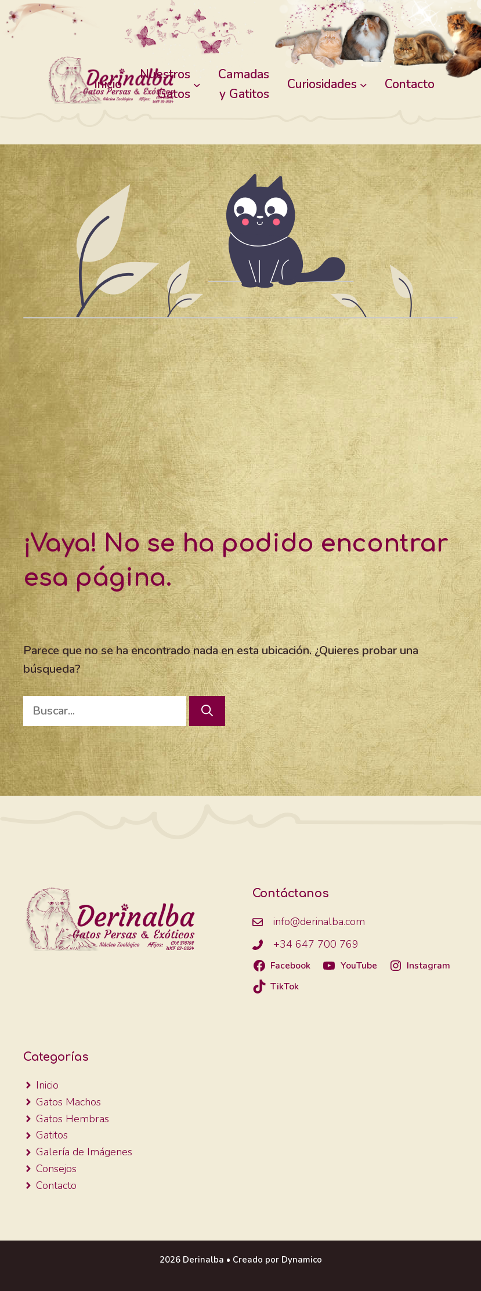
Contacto (56, 1185)
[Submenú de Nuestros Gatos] (197, 84)
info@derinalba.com (319, 922)
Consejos (56, 1169)
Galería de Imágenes (84, 1152)
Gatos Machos (68, 1102)
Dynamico (301, 1259)
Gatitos (52, 1135)
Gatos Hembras (72, 1119)
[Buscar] (207, 711)
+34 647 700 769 (316, 944)
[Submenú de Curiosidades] (363, 84)
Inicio (108, 84)
